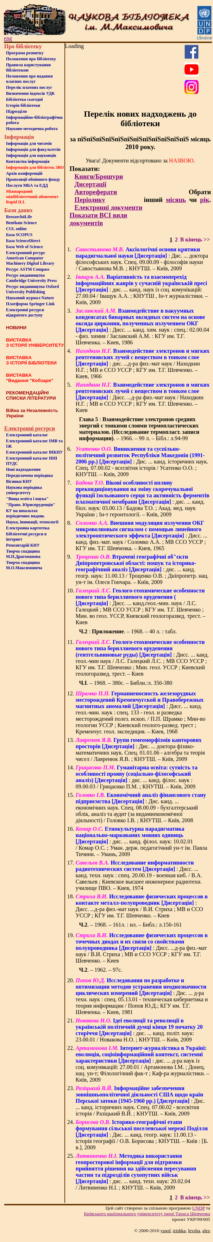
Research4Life (19, 216)
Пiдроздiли (16, 111)
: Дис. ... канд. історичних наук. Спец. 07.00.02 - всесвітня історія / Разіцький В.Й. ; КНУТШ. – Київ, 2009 (140, 1101)
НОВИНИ (16, 327)
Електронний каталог (27, 434)
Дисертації (91, 184)
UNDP (198, 1208)
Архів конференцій (24, 173)
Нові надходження (23, 469)
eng (8, 38)
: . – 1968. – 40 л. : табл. (128, 631)
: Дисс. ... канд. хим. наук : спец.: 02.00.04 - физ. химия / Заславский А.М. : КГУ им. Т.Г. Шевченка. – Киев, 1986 (142, 326)
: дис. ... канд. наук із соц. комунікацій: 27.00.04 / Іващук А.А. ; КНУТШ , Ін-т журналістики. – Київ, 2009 (142, 289)
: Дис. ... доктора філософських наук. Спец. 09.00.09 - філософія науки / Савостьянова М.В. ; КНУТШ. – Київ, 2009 (142, 258)
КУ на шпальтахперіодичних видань (25, 513)
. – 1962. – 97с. (101, 970)
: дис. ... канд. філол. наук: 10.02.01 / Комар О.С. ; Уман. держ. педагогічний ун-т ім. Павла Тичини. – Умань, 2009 (141, 841)
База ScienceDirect (23, 240)
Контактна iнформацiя (28, 161)
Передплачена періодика (29, 475)
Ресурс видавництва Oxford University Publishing (32, 289)
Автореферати (96, 192)
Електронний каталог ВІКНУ (34, 452)
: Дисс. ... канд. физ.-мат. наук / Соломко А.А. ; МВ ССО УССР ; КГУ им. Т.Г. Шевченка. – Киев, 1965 (141, 535)
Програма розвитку (25, 52)
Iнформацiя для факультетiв (33, 149)
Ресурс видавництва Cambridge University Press (31, 278)
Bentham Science (21, 222)
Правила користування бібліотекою (28, 67)
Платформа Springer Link (30, 303)
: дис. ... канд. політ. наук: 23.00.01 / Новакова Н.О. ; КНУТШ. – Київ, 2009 (139, 1030)
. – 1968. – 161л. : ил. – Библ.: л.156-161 (130, 925)
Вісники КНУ (19, 481)
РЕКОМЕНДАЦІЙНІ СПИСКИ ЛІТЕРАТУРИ (31, 395)
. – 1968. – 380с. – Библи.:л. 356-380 (126, 683)
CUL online (16, 228)
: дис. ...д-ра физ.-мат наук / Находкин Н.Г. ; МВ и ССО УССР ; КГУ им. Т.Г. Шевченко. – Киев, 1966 (142, 363)
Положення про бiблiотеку (31, 58)
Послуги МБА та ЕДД (27, 185)
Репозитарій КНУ (23, 545)
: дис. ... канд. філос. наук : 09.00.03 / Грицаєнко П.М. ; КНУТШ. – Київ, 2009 (137, 776)
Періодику (90, 199)
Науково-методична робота (32, 128)
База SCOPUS (19, 234)
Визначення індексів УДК (30, 93)
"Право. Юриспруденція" (30, 504)
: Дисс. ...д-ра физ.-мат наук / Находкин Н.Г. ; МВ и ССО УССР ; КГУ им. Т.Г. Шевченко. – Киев (142, 397)
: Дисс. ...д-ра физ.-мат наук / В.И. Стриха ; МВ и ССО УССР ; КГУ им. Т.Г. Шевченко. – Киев (142, 905)
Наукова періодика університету (24, 490)
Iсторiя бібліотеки (23, 105)
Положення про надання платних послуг (29, 79)
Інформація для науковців (31, 155)
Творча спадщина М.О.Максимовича (24, 565)
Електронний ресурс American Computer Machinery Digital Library (30, 258)
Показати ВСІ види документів (98, 219)
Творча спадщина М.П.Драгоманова (23, 554)
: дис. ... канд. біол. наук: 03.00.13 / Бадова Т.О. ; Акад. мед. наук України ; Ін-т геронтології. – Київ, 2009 (142, 498)
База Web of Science (24, 246)
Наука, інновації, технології (32, 521)
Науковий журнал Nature (30, 297)
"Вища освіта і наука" (27, 498)
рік (204, 199)
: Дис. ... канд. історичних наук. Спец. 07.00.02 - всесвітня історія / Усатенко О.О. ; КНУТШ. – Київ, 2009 (142, 461)
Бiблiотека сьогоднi (24, 99)
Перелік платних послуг (29, 87)
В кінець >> (195, 239)
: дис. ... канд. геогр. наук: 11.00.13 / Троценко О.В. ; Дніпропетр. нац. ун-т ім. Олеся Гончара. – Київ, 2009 (142, 569)
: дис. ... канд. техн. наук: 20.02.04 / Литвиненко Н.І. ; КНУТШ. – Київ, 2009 (136, 1172)
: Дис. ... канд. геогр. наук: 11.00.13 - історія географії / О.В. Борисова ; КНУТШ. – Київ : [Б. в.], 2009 (142, 1134)
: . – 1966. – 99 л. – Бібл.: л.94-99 (139, 428)
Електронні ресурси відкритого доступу (25, 312)
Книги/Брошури (99, 176)
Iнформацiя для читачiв (29, 143)
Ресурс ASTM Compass (27, 269)
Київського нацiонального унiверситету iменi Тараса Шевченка (147, 1213)
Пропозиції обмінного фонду (33, 179)
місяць (176, 199)
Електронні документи (109, 207)
